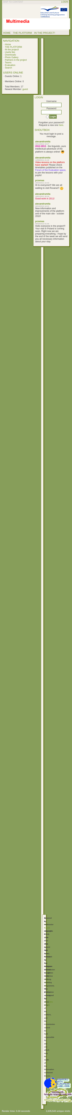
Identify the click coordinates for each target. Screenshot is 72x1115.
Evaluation (10, 65)
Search (8, 67)
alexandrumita (42, 141)
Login (64, 2)
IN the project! (12, 49)
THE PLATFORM (13, 47)
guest (25, 89)
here (61, 125)
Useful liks (10, 52)
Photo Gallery (11, 57)
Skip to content (13, 2)
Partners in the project (16, 60)
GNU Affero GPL (46, 982)
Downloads (10, 54)
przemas (39, 180)
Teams (8, 62)
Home (8, 44)
